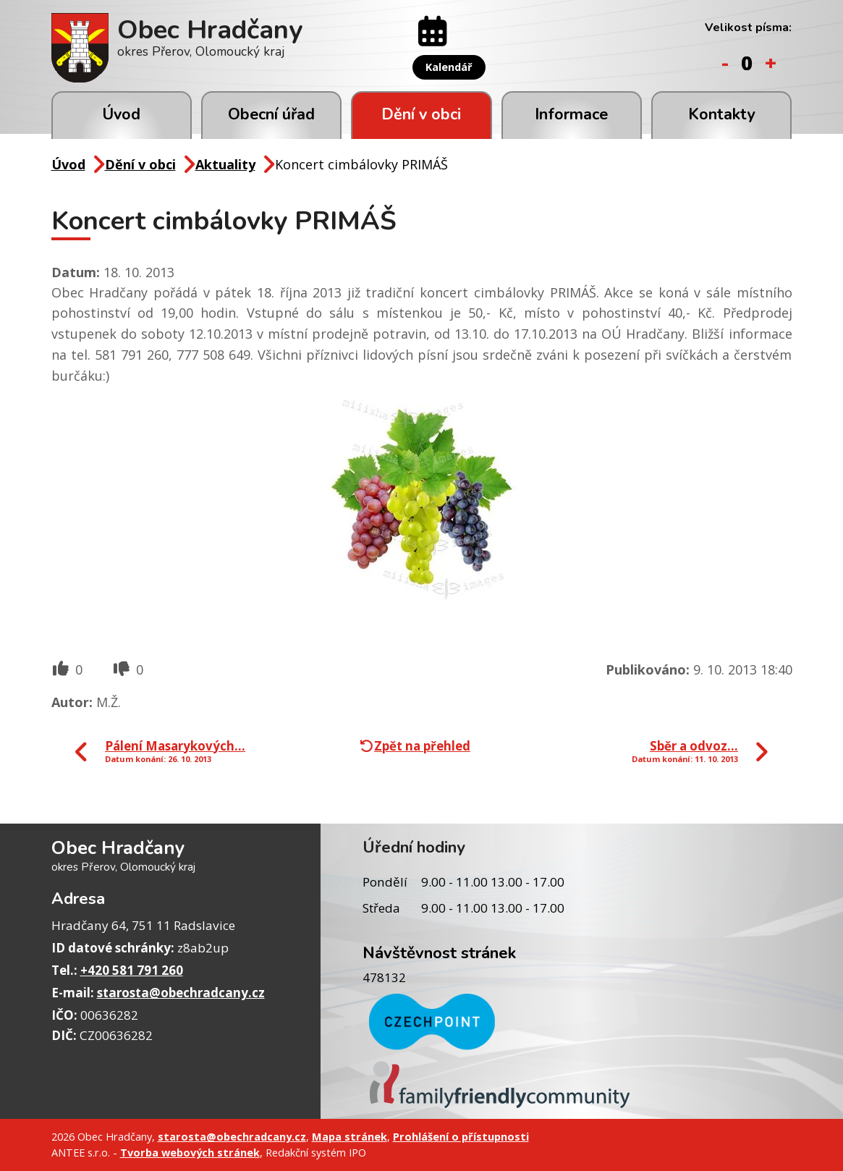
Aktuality (225, 164)
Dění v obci (421, 114)
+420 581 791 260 (131, 970)
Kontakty (721, 114)
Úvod (121, 114)
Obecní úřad (271, 114)
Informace (571, 114)
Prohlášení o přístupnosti (461, 1136)
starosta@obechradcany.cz (181, 992)
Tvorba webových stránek (190, 1152)
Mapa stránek (349, 1136)
